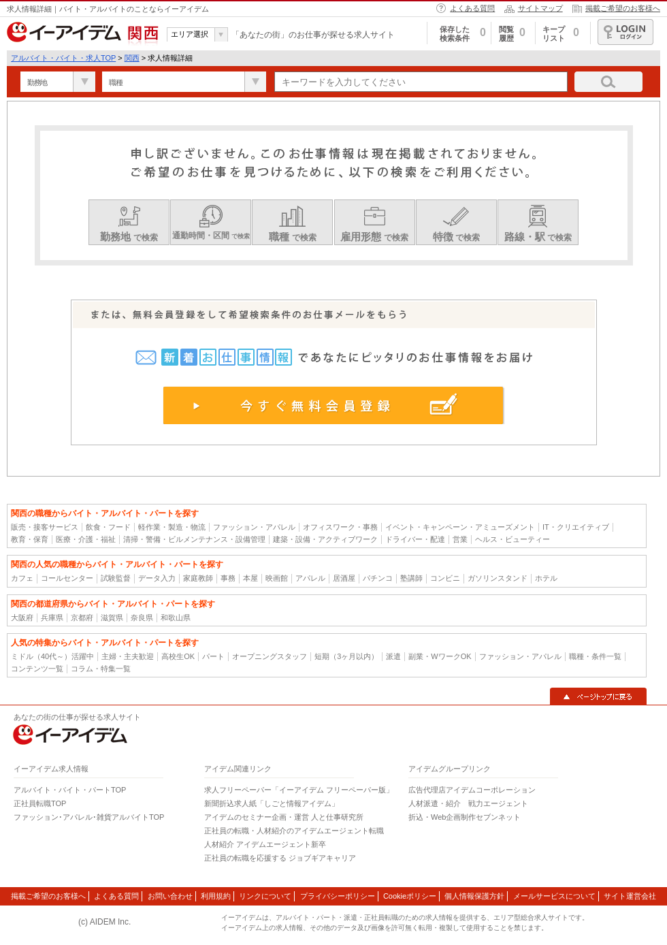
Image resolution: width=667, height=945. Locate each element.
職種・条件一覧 (595, 656)
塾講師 (411, 578)
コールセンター (67, 578)
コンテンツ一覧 (37, 668)
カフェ (22, 578)
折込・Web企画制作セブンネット (464, 817)
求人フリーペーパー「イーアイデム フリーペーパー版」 (298, 790)
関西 (132, 58)
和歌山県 (176, 617)
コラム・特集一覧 (101, 668)
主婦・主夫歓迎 (127, 656)
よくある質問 (472, 8)
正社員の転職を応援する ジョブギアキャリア (280, 858)
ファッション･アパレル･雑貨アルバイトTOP (89, 817)
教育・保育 (29, 539)
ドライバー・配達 (415, 539)
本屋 (250, 578)
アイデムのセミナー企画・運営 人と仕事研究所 (283, 817)
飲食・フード (108, 527)
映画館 (276, 578)
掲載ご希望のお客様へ (622, 8)
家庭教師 (198, 578)
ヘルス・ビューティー (512, 539)
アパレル (310, 578)
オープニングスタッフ (269, 656)
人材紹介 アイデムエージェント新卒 (265, 844)
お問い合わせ (170, 896)
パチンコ (378, 578)
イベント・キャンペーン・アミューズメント (460, 527)
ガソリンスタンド (497, 578)
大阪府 (22, 617)
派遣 (393, 656)
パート (213, 656)
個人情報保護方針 (474, 896)
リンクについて (265, 896)
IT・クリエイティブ (575, 527)
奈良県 (142, 617)
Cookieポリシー (409, 896)
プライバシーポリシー (337, 896)
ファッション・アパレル (254, 527)
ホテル (546, 578)
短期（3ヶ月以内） (346, 656)
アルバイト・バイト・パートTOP (70, 790)
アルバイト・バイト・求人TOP (63, 58)
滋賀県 (112, 617)
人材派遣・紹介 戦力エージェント (468, 803)
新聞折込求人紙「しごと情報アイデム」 (271, 803)
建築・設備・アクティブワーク (325, 539)
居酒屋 (344, 578)
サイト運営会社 (630, 896)
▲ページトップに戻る (598, 696)
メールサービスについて (554, 896)
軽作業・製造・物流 (172, 527)
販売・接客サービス (44, 527)
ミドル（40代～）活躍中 (52, 656)
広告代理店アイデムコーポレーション (472, 790)
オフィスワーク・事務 (340, 527)
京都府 (82, 617)
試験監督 (116, 578)
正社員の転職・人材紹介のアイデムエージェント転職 (294, 831)
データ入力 (157, 578)
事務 (228, 578)
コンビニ (445, 578)
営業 (460, 539)
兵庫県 (52, 617)
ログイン (625, 32)
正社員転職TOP (40, 803)
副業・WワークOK (439, 656)
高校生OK (178, 656)
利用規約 (216, 896)
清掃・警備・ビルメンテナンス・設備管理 (194, 539)
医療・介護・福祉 (86, 539)
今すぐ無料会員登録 (334, 405)
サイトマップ (540, 8)
